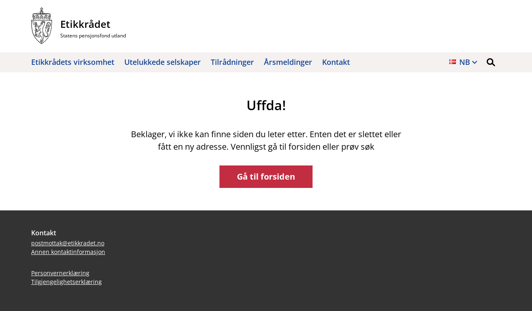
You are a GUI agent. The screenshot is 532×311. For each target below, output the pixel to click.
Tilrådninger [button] (232, 62)
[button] (491, 62)
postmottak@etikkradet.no (67, 243)
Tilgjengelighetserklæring (66, 282)
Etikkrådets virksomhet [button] (72, 62)
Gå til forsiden (266, 176)
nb (464, 62)
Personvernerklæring (60, 273)
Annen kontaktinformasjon (68, 252)
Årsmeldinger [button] (288, 62)
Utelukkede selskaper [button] (162, 62)
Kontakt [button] (336, 62)
